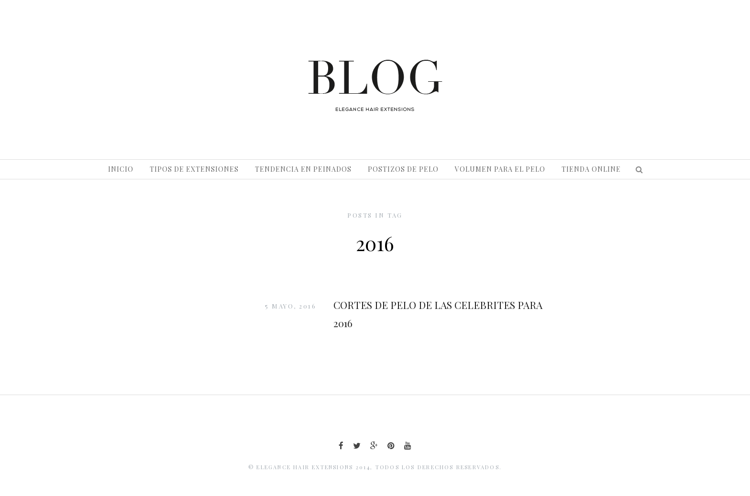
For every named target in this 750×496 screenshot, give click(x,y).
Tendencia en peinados (303, 169)
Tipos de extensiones (194, 169)
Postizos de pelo (403, 169)
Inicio (120, 169)
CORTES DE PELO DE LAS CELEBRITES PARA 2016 (437, 314)
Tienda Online (591, 169)
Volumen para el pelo (500, 169)
